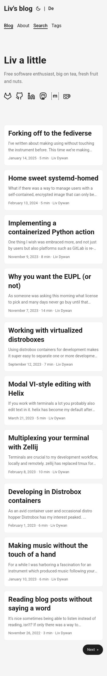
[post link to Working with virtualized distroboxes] (53, 346)
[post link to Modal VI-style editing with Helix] (53, 400)
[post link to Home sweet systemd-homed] (53, 190)
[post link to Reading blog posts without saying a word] (53, 615)
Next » (92, 649)
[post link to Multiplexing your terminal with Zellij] (53, 454)
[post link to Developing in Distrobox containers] (53, 508)
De (51, 8)
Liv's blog (18, 9)
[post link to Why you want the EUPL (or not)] (53, 293)
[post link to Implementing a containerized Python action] (53, 239)
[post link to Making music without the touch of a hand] (53, 561)
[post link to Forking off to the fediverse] (53, 145)
